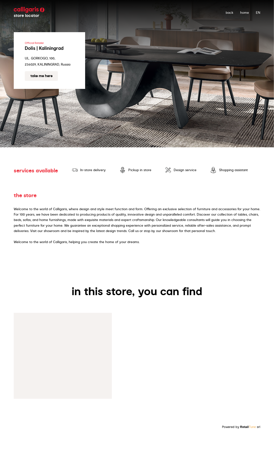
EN (258, 12)
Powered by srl (241, 427)
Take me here (41, 76)
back (229, 12)
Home (244, 12)
